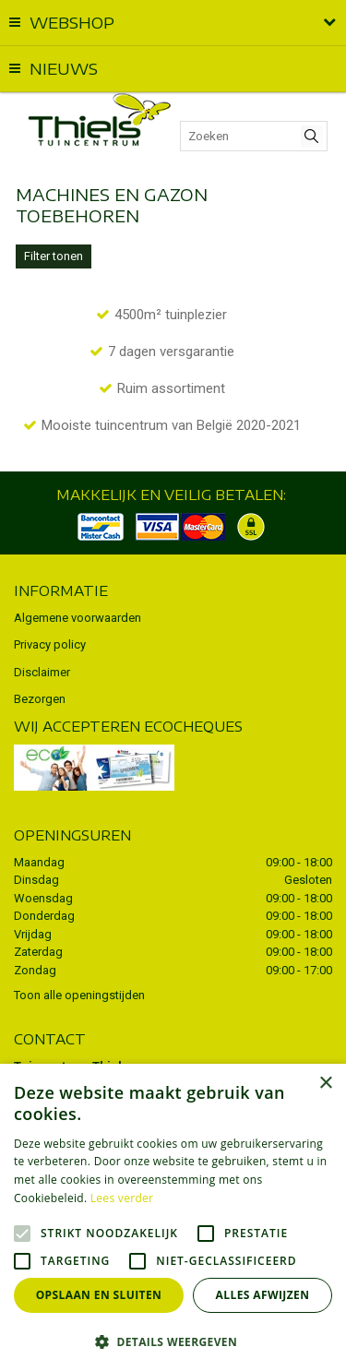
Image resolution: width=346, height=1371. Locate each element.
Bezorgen (40, 699)
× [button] (325, 1084)
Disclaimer (42, 672)
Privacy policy (50, 644)
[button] (173, 1341)
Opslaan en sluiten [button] (99, 1295)
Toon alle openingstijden (79, 995)
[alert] (173, 1217)
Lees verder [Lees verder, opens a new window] (122, 1198)
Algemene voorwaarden (77, 618)
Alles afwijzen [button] (263, 1295)
